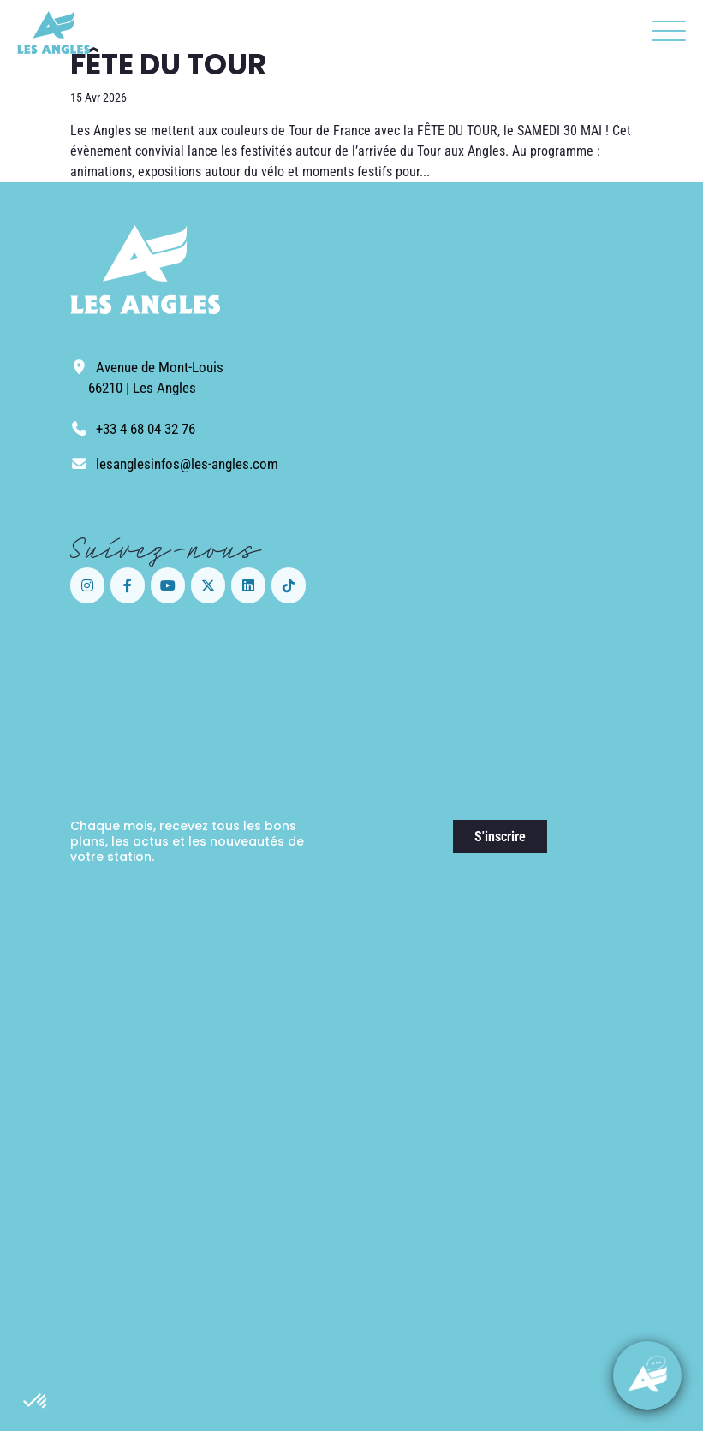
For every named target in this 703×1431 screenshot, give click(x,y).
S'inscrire (500, 836)
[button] (36, 1401)
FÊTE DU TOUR (168, 64)
